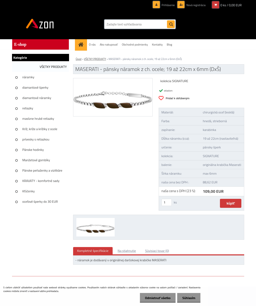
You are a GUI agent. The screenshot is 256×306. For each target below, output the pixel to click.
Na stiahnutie (127, 250)
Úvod (78, 59)
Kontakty (157, 44)
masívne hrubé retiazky (38, 118)
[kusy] (167, 202)
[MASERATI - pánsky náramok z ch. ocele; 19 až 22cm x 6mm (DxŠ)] (113, 79)
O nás (92, 44)
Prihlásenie (168, 5)
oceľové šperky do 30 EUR (40, 201)
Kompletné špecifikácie (93, 250)
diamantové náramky (36, 97)
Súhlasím (188, 297)
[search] (171, 24)
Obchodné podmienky (135, 44)
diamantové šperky (35, 87)
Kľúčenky (28, 191)
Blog (169, 44)
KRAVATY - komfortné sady (41, 180)
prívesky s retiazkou (35, 139)
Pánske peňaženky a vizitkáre (42, 170)
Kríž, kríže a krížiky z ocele (39, 128)
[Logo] (40, 24)
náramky (28, 77)
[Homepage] (82, 44)
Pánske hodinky (33, 149)
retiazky (27, 108)
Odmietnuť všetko (157, 297)
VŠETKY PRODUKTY (53, 66)
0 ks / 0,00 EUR (231, 5)
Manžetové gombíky (36, 160)
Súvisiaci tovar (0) (157, 250)
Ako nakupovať (109, 44)
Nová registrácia (195, 5)
